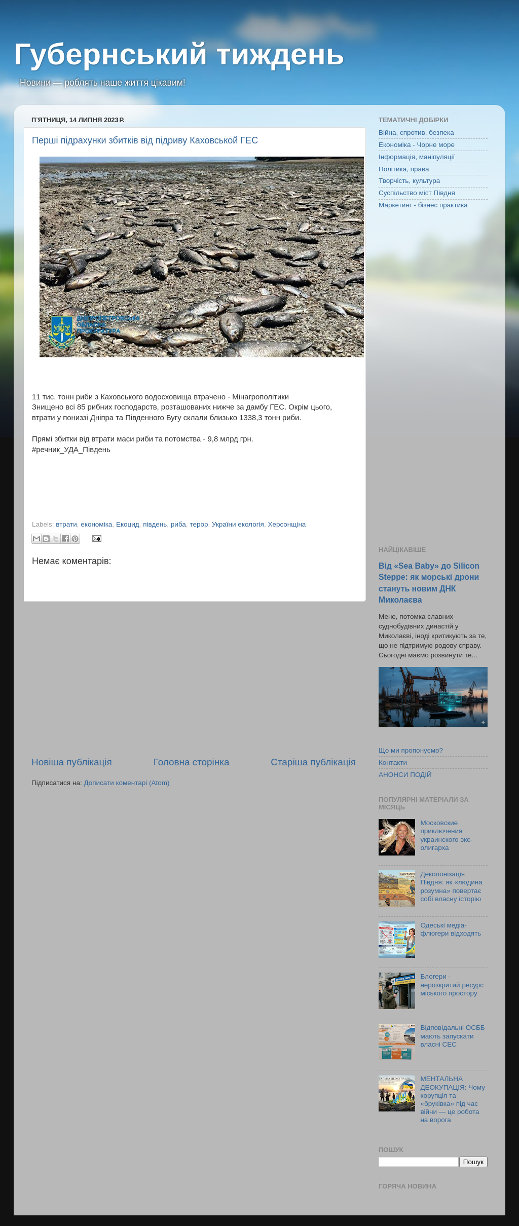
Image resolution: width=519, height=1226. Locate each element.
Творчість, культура (409, 180)
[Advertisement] (194, 678)
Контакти (393, 762)
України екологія (238, 524)
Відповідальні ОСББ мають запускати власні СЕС (452, 1036)
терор (199, 524)
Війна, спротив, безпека (416, 132)
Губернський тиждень (179, 54)
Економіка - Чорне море (417, 144)
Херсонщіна (287, 524)
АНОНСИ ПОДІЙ (405, 774)
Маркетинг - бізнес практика (423, 205)
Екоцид (127, 524)
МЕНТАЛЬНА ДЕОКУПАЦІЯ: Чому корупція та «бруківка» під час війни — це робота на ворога (452, 1099)
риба (178, 524)
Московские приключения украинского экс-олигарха (446, 835)
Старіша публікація (313, 762)
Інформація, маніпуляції (417, 157)
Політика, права (404, 169)
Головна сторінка (192, 762)
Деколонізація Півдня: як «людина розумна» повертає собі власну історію (451, 886)
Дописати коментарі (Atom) (126, 783)
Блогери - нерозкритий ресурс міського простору (452, 984)
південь (155, 524)
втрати (66, 524)
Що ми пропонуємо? (411, 750)
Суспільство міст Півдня (417, 193)
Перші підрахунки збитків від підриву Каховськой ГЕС (145, 140)
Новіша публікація (71, 762)
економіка (96, 524)
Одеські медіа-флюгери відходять (450, 929)
